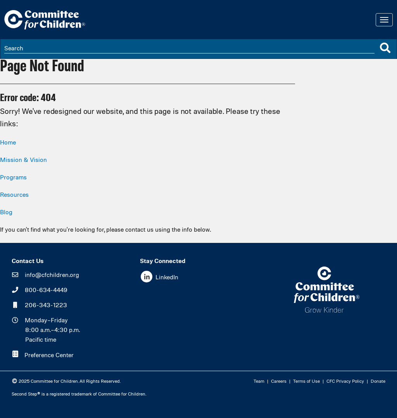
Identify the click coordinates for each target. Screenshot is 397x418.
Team (259, 381)
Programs (13, 178)
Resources (14, 195)
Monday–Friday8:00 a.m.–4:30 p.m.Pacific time (52, 330)
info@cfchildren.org (52, 275)
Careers (279, 381)
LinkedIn (166, 278)
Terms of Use (306, 381)
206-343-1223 (46, 306)
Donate (378, 381)
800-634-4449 (46, 290)
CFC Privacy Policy (345, 381)
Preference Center (49, 356)
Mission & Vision (23, 160)
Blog (6, 213)
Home (8, 143)
